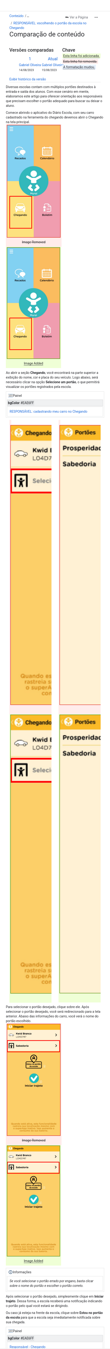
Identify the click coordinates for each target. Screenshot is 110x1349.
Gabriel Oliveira (30, 65)
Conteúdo (16, 16)
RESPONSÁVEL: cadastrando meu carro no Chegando (48, 411)
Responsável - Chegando (27, 1347)
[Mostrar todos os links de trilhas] (28, 16)
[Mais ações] (96, 17)
